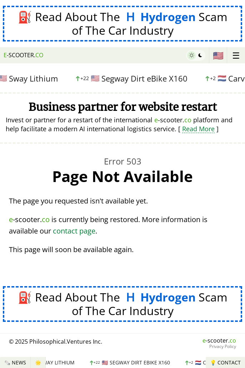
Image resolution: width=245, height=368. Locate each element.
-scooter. (23, 55)
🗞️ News (15, 362)
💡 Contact (225, 362)
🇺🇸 (218, 55)
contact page (74, 231)
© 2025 (55, 341)
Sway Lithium (50, 362)
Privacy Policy (222, 346)
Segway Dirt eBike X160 (132, 78)
